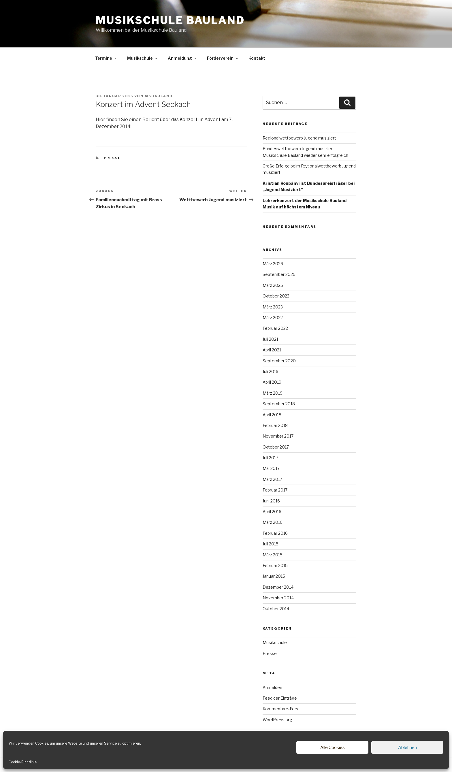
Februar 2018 (275, 425)
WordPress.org (277, 719)
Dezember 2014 (278, 587)
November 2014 (278, 597)
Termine (106, 58)
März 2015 (272, 554)
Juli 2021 (270, 339)
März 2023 (273, 306)
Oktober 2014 (276, 608)
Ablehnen (407, 747)
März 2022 (273, 317)
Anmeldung (182, 58)
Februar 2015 (275, 565)
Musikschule (142, 58)
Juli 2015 (270, 543)
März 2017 (272, 479)
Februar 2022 (275, 328)
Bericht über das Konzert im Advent (181, 119)
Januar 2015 (274, 576)
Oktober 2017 (276, 447)
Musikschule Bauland (170, 20)
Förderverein (223, 58)
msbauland (159, 96)
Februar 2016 (275, 533)
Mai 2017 (271, 468)
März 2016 (272, 522)
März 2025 (273, 285)
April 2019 (272, 382)
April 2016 (272, 511)
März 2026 (273, 263)
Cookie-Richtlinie (23, 762)
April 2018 (272, 414)
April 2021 (272, 349)
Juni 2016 (271, 500)
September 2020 (279, 360)
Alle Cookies (332, 747)
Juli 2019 (270, 371)
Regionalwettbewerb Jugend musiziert (299, 137)
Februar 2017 (275, 489)
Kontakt (256, 58)
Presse (112, 158)
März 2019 (272, 393)
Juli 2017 (270, 457)
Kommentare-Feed (281, 708)
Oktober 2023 (276, 295)
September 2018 (279, 403)
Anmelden (272, 687)
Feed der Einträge (280, 698)
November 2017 (278, 436)
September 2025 (279, 274)
